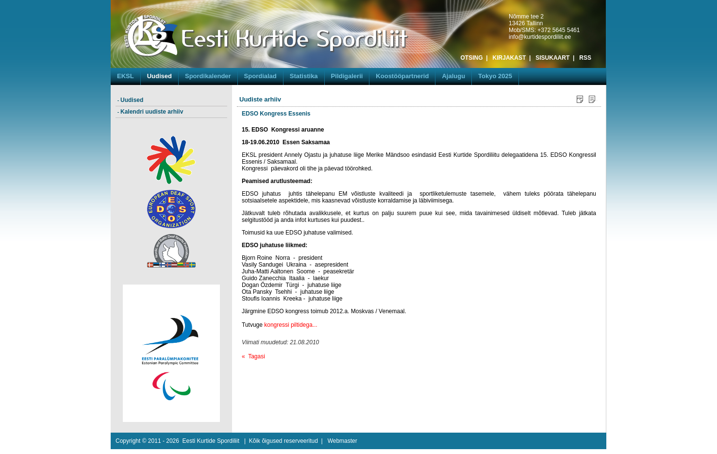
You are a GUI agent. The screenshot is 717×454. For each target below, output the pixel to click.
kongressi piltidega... (290, 324)
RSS (585, 57)
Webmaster (342, 440)
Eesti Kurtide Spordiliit (211, 440)
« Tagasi (253, 356)
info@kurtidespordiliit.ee (540, 37)
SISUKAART (552, 57)
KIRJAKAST (509, 57)
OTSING (472, 57)
